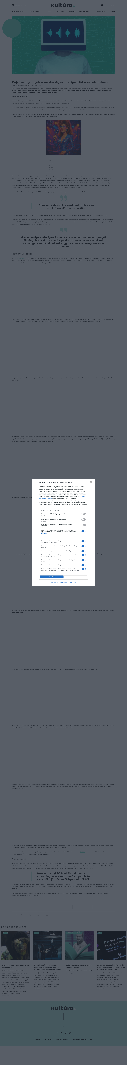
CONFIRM (52, 577)
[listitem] (63, 510)
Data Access (63, 582)
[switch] (83, 514)
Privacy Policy (72, 582)
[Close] (91, 482)
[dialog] (63, 532)
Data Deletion (54, 582)
